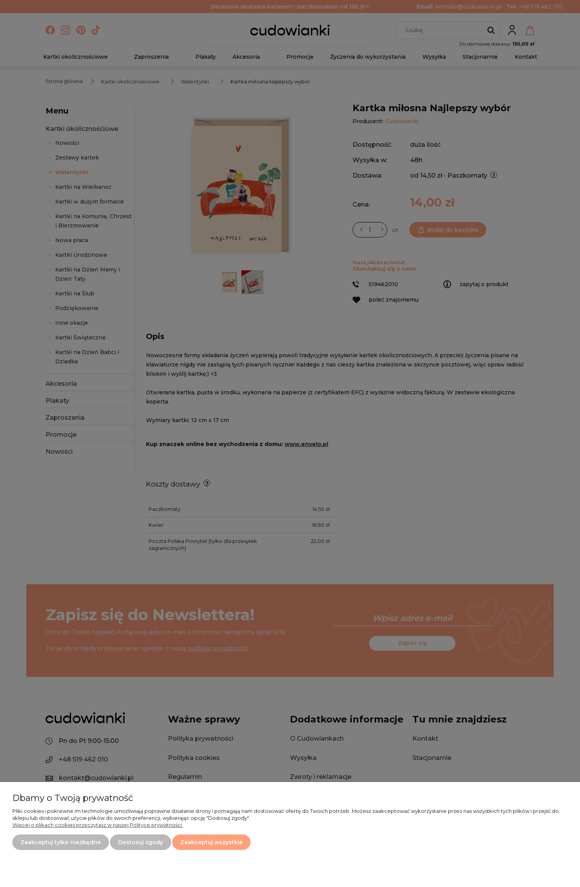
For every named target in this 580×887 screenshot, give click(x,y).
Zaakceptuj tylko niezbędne (60, 842)
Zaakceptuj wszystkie (211, 842)
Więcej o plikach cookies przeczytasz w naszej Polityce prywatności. (97, 825)
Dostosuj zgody (140, 842)
